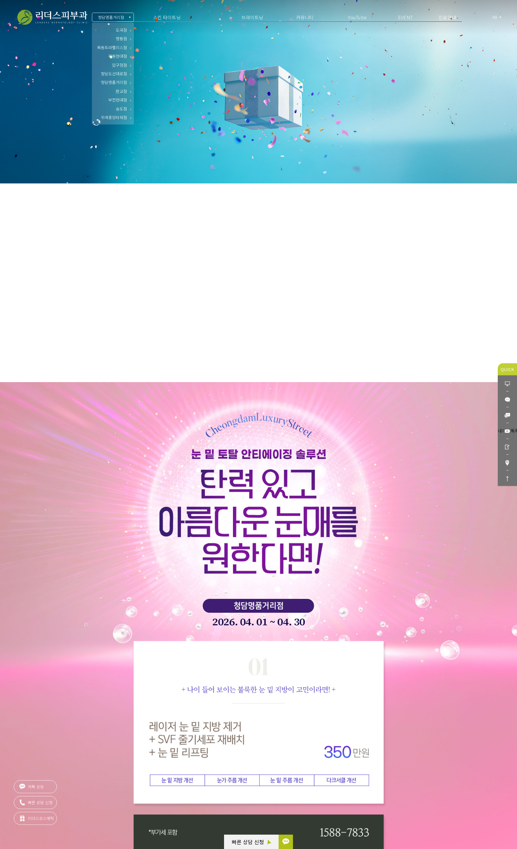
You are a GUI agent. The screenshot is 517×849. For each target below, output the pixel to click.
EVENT (405, 17)
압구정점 (119, 65)
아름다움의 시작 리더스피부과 (52, 17)
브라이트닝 (252, 17)
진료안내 (447, 17)
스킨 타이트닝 (167, 17)
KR (495, 17)
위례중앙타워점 (114, 117)
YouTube (357, 17)
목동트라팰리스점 (112, 47)
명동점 (121, 38)
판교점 (121, 91)
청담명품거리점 (111, 17)
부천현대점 (117, 100)
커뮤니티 (305, 17)
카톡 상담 (31, 789)
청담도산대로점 (114, 73)
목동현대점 (117, 56)
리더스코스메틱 (36, 821)
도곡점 (121, 30)
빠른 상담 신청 (251, 842)
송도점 (121, 109)
